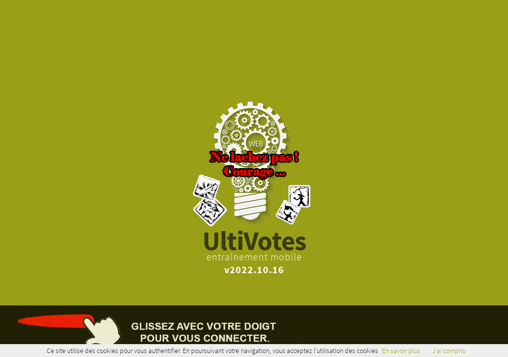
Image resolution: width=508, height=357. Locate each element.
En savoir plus (401, 350)
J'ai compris (448, 350)
